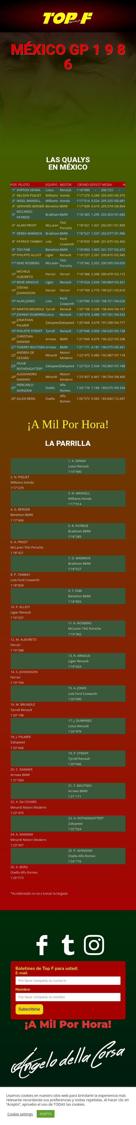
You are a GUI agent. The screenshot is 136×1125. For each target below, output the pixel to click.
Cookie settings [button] (20, 1114)
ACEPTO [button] (46, 1114)
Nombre (23, 989)
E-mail (21, 973)
